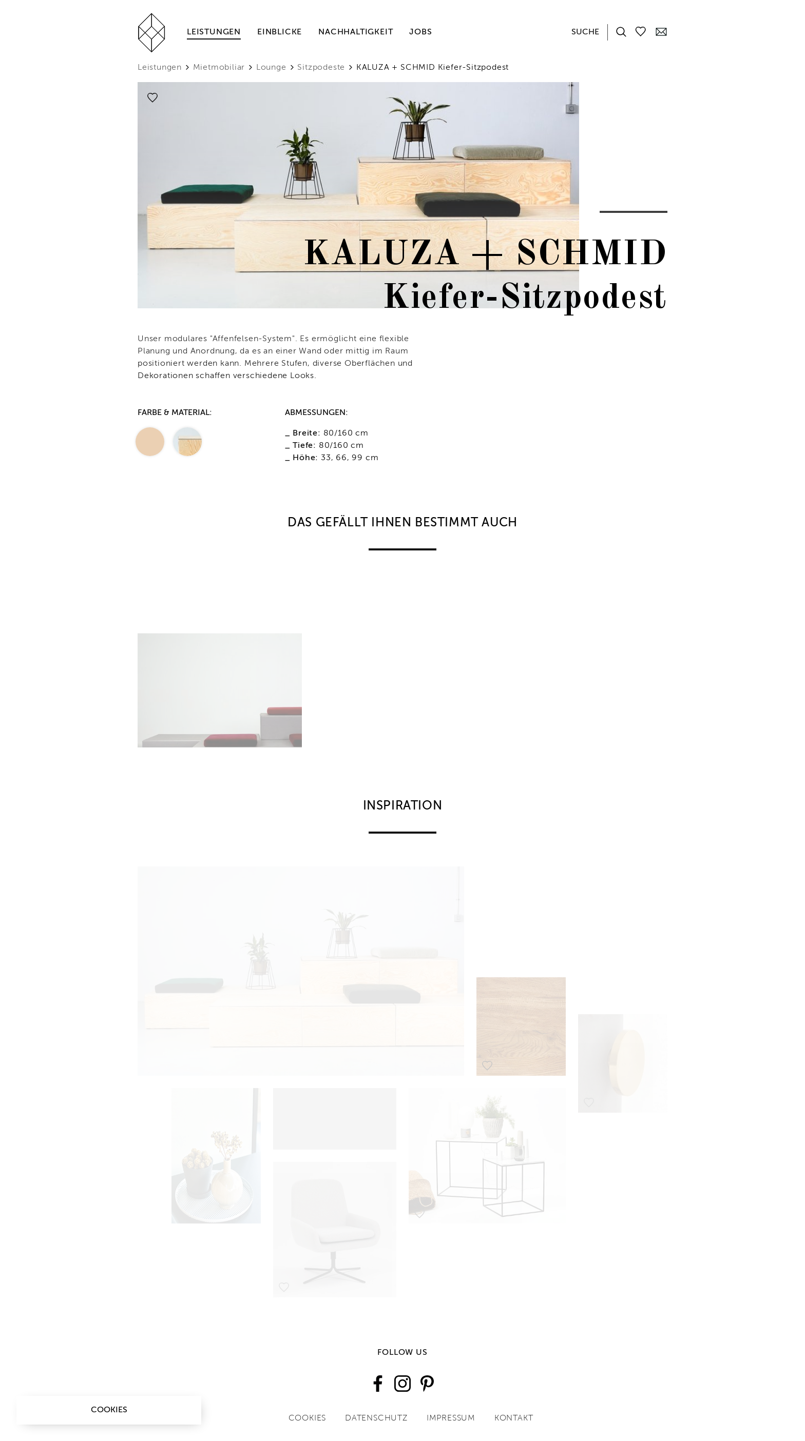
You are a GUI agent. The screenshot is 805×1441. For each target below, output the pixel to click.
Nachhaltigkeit (355, 32)
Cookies (109, 1410)
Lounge (271, 68)
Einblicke (279, 32)
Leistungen (214, 32)
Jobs (420, 32)
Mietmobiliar (219, 68)
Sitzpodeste (321, 68)
